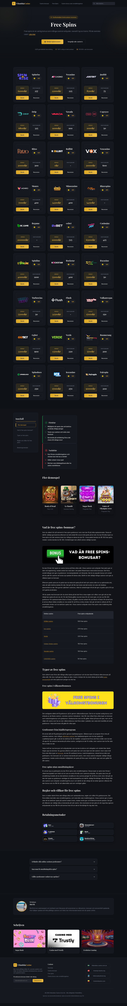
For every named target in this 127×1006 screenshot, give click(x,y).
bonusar (60, 753)
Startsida (50, 968)
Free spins (51, 973)
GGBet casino (48, 621)
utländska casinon (68, 736)
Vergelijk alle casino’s (75, 42)
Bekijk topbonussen (52, 42)
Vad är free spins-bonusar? (25, 430)
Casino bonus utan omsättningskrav (72, 3)
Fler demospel (22, 425)
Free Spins (55, 3)
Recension (36, 98)
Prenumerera (38, 980)
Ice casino (47, 629)
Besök (22, 98)
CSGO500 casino (49, 659)
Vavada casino (49, 651)
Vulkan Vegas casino (51, 644)
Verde (46, 636)
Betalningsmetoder (22, 447)
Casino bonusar (44, 3)
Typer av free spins (22, 435)
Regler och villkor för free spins (24, 441)
